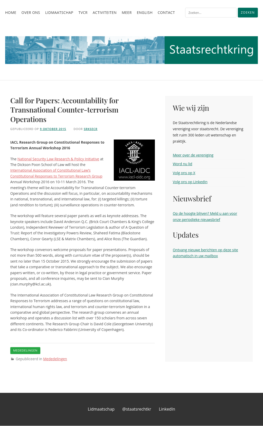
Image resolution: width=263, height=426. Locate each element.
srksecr (90, 129)
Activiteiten (105, 12)
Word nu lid (182, 163)
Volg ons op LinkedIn (190, 181)
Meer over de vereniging (193, 155)
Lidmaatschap (59, 12)
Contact (166, 12)
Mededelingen (55, 359)
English (145, 12)
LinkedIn (167, 409)
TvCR (83, 12)
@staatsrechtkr (136, 409)
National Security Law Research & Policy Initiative (58, 158)
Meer (127, 12)
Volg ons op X (184, 172)
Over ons (31, 12)
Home (10, 12)
